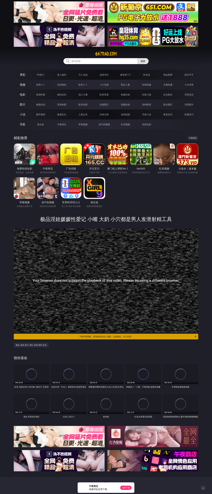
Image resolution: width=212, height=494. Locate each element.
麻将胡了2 (125, 74)
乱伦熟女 (167, 94)
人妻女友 (83, 114)
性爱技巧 (189, 114)
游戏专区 (104, 74)
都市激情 (40, 114)
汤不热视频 (104, 124)
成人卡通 (83, 94)
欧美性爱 (104, 94)
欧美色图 (83, 104)
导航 (22, 124)
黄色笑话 (167, 114)
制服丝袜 (125, 94)
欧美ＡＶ (83, 84)
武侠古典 (104, 114)
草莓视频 (83, 124)
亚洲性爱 (40, 94)
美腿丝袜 (125, 104)
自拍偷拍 (61, 84)
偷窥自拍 (40, 104)
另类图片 (189, 104)
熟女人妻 (125, 84)
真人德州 (61, 74)
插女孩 (40, 124)
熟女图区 (167, 104)
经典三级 (146, 94)
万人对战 (83, 74)
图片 (22, 104)
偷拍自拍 (61, 94)
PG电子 (40, 74)
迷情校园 (125, 114)
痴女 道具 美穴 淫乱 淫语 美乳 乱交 (31, 345)
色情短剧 (146, 124)
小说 (22, 114)
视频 (22, 85)
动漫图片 (104, 104)
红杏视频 (125, 124)
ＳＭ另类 (189, 84)
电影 (22, 94)
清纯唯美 (146, 104)
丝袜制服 (146, 84)
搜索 (143, 61)
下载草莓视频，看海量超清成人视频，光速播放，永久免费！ (138, 336)
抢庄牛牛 (189, 74)
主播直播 (167, 84)
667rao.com (106, 54)
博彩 (22, 75)
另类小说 (146, 114)
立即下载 (126, 487)
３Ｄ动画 (104, 84)
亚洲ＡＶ (40, 84)
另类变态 (189, 94)
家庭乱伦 (61, 114)
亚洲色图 (61, 104)
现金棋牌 (167, 74)
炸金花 (146, 74)
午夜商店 (61, 124)
